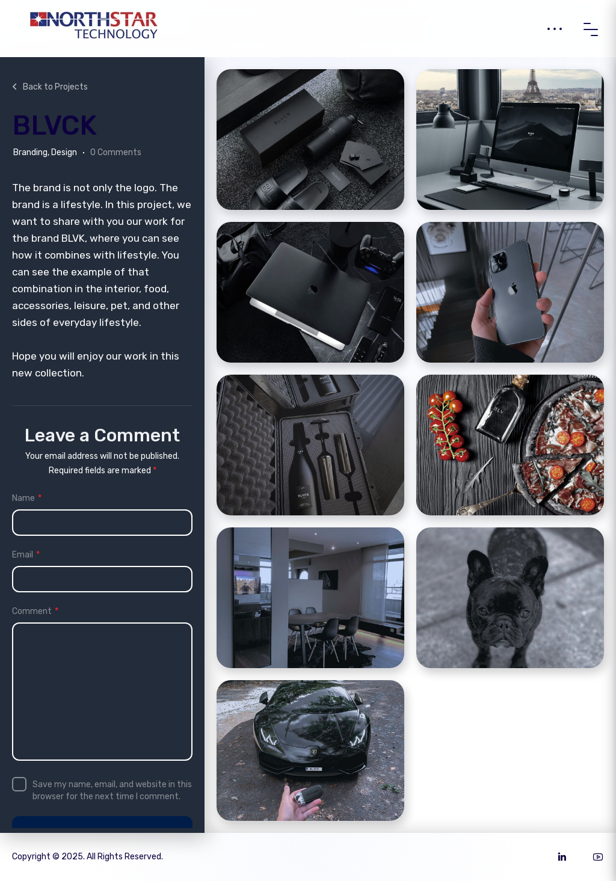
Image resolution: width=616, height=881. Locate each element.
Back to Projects (49, 87)
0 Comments (115, 152)
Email (26, 555)
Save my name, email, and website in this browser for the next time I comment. (112, 790)
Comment (35, 612)
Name (27, 499)
